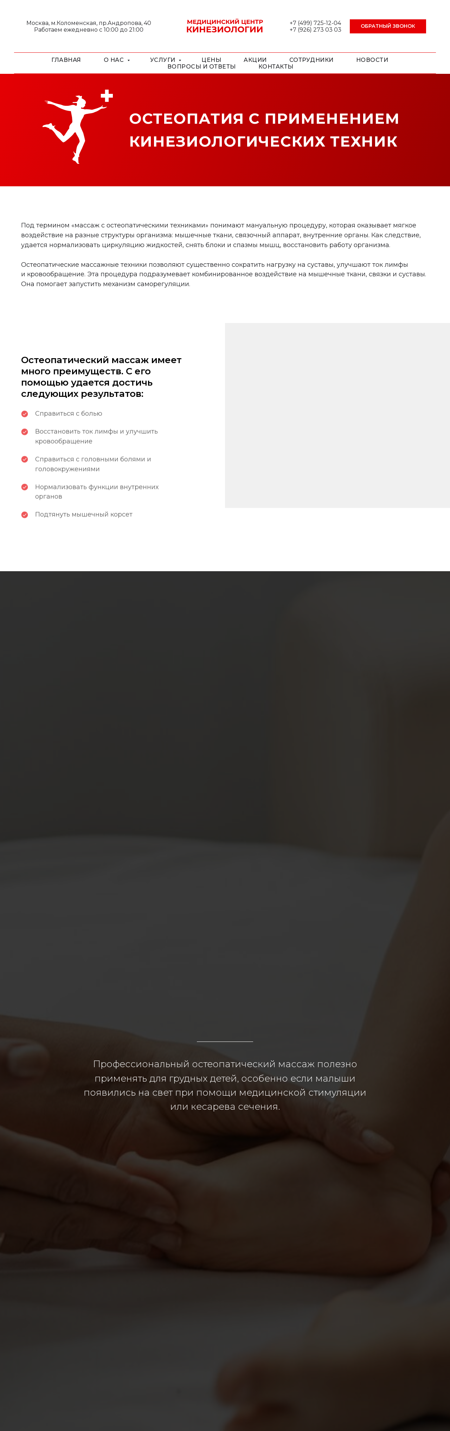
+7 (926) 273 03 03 (315, 29)
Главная (66, 60)
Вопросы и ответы (201, 66)
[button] (388, 26)
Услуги (163, 60)
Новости (372, 60)
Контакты (276, 66)
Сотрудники (311, 60)
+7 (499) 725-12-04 (315, 23)
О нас (115, 60)
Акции (255, 60)
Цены (211, 60)
